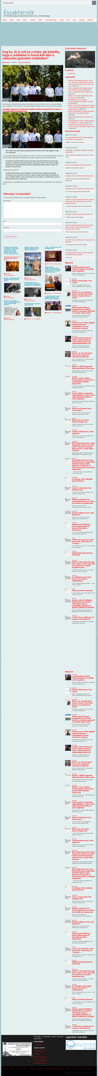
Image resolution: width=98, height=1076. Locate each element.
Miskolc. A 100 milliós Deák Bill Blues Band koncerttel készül (12, 279)
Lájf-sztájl (81, 20)
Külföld (40, 20)
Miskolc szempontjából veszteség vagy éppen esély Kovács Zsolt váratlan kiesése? (12, 302)
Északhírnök (19, 12)
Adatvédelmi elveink (39, 1063)
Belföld (12, 20)
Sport (68, 20)
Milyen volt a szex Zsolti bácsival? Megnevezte (80, 176)
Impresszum (37, 1054)
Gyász (74, 20)
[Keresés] (94, 3)
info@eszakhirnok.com (40, 1051)
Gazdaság (32, 20)
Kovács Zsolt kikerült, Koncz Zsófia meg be (79, 165)
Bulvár (18, 20)
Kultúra (25, 20)
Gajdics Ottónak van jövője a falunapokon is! (32, 304)
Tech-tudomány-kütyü (50, 20)
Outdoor (62, 20)
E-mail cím (6, 227)
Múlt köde (90, 20)
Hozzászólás (7, 200)
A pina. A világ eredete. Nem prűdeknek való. (53, 247)
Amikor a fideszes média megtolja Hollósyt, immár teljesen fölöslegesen (31, 248)
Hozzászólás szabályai (40, 1057)
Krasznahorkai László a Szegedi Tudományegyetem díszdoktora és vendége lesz (32, 284)
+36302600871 (38, 1044)
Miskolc (5, 20)
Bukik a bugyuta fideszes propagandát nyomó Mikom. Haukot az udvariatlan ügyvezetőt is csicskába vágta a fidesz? (79, 227)
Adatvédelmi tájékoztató (40, 1060)
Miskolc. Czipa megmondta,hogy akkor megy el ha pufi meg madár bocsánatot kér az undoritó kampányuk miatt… (53, 269)
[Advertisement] (49, 34)
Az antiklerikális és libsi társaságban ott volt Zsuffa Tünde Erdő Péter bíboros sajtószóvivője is (81, 126)
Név (4, 221)
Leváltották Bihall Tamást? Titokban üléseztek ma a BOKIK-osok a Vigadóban (52, 297)
